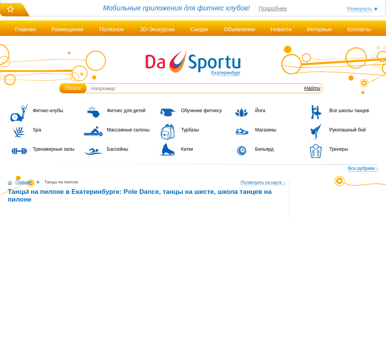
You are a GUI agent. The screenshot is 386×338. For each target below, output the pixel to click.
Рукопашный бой (347, 130)
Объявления (239, 29)
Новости (281, 29)
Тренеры (338, 149)
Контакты (359, 29)
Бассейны (117, 149)
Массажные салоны (128, 130)
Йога (260, 110)
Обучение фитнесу (201, 110)
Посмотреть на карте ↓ (262, 182)
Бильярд (264, 149)
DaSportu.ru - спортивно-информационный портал (193, 61)
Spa (37, 130)
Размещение (67, 29)
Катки (187, 149)
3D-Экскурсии (157, 29)
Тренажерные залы (53, 149)
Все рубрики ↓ (363, 168)
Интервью (319, 29)
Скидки (199, 29)
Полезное (112, 29)
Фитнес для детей (126, 110)
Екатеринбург (226, 73)
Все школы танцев (349, 110)
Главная (25, 29)
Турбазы (190, 130)
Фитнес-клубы (48, 110)
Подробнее (273, 8)
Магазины (265, 130)
